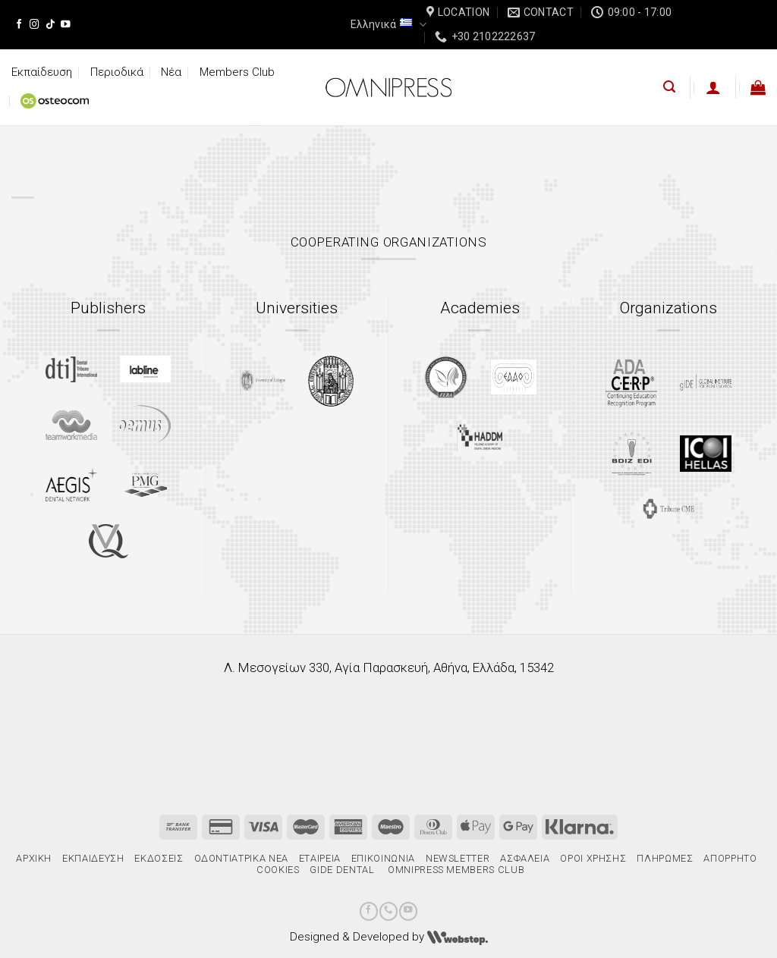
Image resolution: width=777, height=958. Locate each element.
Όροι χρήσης (593, 858)
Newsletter (457, 858)
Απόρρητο (730, 858)
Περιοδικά (116, 72)
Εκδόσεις (158, 858)
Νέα (171, 72)
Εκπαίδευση (41, 72)
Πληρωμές (665, 858)
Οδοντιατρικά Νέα (241, 858)
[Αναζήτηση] (669, 87)
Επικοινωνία (383, 858)
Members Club (237, 72)
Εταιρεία (320, 858)
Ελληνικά (388, 24)
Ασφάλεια (524, 858)
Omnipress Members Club (454, 869)
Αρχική (34, 858)
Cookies (278, 869)
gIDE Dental (342, 869)
